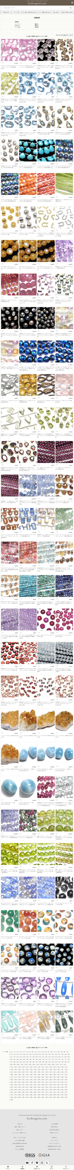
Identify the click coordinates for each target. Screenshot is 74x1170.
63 (21, 1059)
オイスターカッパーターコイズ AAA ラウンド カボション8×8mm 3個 (9, 971)
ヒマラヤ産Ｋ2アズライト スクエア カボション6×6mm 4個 (63, 971)
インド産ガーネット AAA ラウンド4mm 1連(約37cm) (45, 468)
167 (47, 1074)
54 (53, 1057)
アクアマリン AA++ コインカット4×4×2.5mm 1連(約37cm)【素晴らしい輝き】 (63, 670)
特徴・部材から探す (67, 12)
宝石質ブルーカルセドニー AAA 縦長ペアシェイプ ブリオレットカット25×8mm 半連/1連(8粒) (63, 1005)
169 (54, 1074)
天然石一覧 (6, 12)
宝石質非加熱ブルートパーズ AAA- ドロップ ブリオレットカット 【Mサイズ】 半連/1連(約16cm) (64, 804)
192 (27, 1079)
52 (46, 1057)
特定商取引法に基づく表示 (54, 1146)
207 (27, 1082)
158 (12, 1074)
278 (12, 1094)
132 (27, 1069)
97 (68, 1062)
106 (41, 1064)
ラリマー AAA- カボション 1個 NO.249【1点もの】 (26, 803)
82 (21, 1062)
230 (58, 1084)
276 (62, 1092)
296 (23, 1097)
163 (31, 1074)
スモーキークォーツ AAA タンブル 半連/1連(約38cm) (46, 401)
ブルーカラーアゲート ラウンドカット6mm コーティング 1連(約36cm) (45, 904)
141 (62, 1069)
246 (62, 1087)
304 (54, 1097)
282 (27, 1094)
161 (23, 1074)
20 (64, 1052)
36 (56, 1054)
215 (58, 1082)
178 (31, 1077)
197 (47, 1079)
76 (62, 1059)
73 (53, 1059)
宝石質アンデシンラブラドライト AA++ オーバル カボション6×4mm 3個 (9, 335)
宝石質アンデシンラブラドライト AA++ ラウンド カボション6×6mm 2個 (27, 335)
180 (39, 1077)
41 (11, 1057)
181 (43, 1077)
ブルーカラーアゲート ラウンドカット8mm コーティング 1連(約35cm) (27, 904)
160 (19, 1074)
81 (17, 1062)
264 (15, 1092)
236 (23, 1087)
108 (49, 1064)
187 (66, 1077)
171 (62, 1074)
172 (66, 1074)
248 (12, 1089)
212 (47, 1082)
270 (39, 1092)
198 (51, 1079)
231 (62, 1084)
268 (31, 1092)
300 (39, 1097)
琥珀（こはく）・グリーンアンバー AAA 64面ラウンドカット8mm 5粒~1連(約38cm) (27, 871)
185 (58, 1077)
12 (39, 1052)
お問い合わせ (54, 1126)
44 (21, 1057)
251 (23, 1089)
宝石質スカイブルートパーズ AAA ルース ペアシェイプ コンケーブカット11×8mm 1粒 (45, 101)
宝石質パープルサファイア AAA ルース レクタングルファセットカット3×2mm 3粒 (45, 302)
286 (43, 1094)
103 (30, 1064)
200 (58, 1079)
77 (65, 1059)
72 (49, 1059)
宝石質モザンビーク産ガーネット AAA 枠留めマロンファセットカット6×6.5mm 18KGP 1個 (27, 469)
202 (66, 1079)
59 (68, 1057)
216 (62, 1082)
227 (47, 1084)
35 (53, 1054)
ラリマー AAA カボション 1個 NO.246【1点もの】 (8, 803)
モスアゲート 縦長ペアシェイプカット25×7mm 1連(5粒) (63, 1038)
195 (39, 1079)
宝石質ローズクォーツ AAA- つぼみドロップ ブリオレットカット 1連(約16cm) (46, 67)
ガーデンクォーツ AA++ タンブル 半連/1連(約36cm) (9, 401)
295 (19, 1097)
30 (37, 1054)
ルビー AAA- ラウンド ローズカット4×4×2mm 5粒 (63, 636)
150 (39, 1072)
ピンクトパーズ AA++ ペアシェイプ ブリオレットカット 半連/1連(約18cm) (9, 67)
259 (54, 1089)
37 (59, 1054)
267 (27, 1092)
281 (23, 1094)
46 (27, 1057)
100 (18, 1064)
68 (37, 1059)
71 (46, 1059)
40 (68, 1054)
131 (23, 1069)
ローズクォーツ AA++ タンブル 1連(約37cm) (63, 401)
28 (30, 1054)
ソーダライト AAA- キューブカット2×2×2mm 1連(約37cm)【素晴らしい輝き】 (63, 603)
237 (27, 1087)
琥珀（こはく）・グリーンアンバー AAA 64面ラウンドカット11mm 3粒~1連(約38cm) (63, 838)
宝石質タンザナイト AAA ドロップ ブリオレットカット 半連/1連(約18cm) (9, 837)
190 (19, 1079)
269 (35, 1092)
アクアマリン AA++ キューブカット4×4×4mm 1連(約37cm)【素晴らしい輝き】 (45, 670)
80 (14, 1062)
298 (31, 1097)
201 (62, 1079)
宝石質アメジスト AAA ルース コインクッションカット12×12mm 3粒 (9, 1004)
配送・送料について (20, 1126)
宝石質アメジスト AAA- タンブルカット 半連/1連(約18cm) (64, 267)
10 (32, 1052)
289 (54, 1094)
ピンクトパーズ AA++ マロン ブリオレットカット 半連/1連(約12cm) (27, 66)
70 (43, 1059)
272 (47, 1092)
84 (27, 1062)
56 (59, 1057)
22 (11, 1054)
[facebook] (32, 1163)
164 (35, 1074)
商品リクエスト (54, 1132)
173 (12, 1077)
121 (43, 1067)
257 (47, 1089)
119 (35, 1067)
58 (65, 1057)
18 (58, 1052)
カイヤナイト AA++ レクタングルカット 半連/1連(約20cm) (27, 535)
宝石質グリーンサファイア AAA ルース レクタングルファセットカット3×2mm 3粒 (63, 302)
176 (23, 1077)
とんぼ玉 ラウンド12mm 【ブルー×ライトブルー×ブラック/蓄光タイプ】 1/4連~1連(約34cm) (28, 368)
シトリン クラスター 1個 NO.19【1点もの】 (64, 736)
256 (43, 1089)
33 (46, 1054)
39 (65, 1054)
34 (49, 1054)
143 (12, 1072)
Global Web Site (20, 1146)
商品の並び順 (59, 35)
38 (62, 1054)
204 (15, 1082)
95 (62, 1062)
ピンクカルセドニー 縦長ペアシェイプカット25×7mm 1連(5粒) (27, 1038)
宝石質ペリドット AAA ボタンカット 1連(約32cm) (63, 200)
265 (19, 1092)
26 (24, 1054)
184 (54, 1077)
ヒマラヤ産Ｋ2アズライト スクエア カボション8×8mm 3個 (45, 971)
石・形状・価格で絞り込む (29, 12)
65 (27, 1059)
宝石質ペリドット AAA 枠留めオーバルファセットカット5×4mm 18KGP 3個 (64, 436)
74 (56, 1059)
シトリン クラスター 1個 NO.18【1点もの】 (46, 736)
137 (47, 1069)
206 (23, 1082)
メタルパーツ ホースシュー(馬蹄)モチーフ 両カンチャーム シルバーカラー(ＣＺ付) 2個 (64, 235)
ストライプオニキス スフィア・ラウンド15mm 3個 (63, 904)
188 (12, 1079)
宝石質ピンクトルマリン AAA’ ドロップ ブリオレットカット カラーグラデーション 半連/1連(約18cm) (45, 804)
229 (54, 1084)
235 (19, 1087)
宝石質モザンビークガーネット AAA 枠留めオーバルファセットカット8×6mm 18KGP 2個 (9, 469)
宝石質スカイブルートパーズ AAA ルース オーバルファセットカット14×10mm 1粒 (9, 134)
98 (11, 1064)
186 (62, 1077)
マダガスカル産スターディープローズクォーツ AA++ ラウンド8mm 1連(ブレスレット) (28, 302)
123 (51, 1067)
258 (51, 1089)
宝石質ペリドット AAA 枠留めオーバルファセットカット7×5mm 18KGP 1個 (46, 436)
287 (47, 1094)
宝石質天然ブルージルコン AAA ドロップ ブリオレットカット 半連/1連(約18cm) (46, 570)
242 (47, 1087)
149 (35, 1072)
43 (17, 1057)
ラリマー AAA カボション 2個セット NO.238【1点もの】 (27, 770)
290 (58, 1094)
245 (58, 1087)
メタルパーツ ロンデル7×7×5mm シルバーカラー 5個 (27, 234)
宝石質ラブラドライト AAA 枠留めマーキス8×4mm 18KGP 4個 (45, 133)
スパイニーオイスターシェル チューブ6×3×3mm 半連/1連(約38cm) (45, 200)
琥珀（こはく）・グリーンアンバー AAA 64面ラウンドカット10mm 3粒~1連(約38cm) (9, 871)
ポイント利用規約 (19, 1149)
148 (31, 1072)
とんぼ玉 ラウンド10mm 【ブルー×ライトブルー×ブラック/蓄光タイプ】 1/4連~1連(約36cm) (46, 368)
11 (35, 1052)
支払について (19, 1129)
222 (27, 1084)
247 (66, 1087)
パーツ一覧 (16, 12)
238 (31, 1087)
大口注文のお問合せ (54, 1129)
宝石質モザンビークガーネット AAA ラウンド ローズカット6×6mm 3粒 (9, 669)
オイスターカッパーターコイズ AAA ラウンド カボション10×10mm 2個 (63, 937)
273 (51, 1092)
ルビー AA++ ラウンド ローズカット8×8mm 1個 (45, 636)
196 (43, 1079)
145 (19, 1072)
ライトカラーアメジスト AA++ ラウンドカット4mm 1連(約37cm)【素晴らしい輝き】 (9, 637)
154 (54, 1072)
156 (62, 1072)
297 (27, 1097)
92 (53, 1062)
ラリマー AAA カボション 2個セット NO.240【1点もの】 (63, 770)
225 (39, 1084)
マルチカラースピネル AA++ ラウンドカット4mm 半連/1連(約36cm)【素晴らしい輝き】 (9, 570)
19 (61, 1052)
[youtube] (27, 1163)
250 (19, 1089)
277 (66, 1092)
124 (54, 1067)
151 (43, 1072)
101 (22, 1064)
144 (15, 1072)
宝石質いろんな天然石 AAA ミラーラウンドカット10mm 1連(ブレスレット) (63, 335)
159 (15, 1074)
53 (49, 1057)
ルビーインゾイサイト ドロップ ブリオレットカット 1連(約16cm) (27, 837)
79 (11, 1062)
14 (45, 1052)
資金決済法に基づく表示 (54, 1149)
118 (31, 1067)
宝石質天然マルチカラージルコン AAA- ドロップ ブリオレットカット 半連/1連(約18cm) (63, 570)
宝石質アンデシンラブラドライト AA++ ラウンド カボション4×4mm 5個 (45, 335)
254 (35, 1089)
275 (58, 1092)
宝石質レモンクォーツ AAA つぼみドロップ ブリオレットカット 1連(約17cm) (9, 101)
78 (68, 1059)
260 (58, 1089)
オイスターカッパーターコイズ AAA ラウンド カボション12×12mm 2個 (45, 937)
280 (19, 1094)
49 (37, 1057)
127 (66, 1067)
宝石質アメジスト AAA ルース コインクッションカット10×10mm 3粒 (46, 1004)
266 (23, 1092)
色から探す (56, 12)
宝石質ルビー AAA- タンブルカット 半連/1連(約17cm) (9, 301)
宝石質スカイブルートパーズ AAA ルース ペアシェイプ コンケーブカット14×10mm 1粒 (27, 101)
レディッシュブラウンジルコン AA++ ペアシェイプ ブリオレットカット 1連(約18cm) (9, 536)
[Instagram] (42, 1163)
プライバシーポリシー (54, 1143)
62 (17, 1059)
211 (43, 1082)
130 (19, 1069)
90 (46, 1062)
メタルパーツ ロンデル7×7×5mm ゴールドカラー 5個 (9, 234)
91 (49, 1062)
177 (27, 1077)
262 (66, 1089)
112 (65, 1064)
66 (30, 1059)
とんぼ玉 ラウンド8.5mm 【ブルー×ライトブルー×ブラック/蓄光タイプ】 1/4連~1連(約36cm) (64, 368)
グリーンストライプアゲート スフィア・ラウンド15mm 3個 (9, 937)
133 (31, 1069)
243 (51, 1087)
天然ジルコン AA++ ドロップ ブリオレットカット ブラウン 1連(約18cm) (9, 602)
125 (58, 1067)
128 (12, 1069)
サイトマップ (54, 1140)
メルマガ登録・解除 (20, 1140)
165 (39, 1074)
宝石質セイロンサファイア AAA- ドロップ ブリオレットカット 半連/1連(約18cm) (28, 503)
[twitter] (47, 1163)
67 (33, 1059)
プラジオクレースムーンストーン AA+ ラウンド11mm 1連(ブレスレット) (27, 268)
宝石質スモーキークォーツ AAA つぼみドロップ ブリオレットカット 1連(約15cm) (63, 67)
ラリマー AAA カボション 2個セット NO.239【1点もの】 (45, 770)
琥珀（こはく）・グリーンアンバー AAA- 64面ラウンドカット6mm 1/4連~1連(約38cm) (64, 871)
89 (43, 1062)
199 (54, 1079)
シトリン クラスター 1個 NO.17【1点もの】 (28, 736)
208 (31, 1082)
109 (53, 1064)
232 (66, 1084)
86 (33, 1062)
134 (35, 1069)
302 (47, 1097)
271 (43, 1092)
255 (39, 1089)
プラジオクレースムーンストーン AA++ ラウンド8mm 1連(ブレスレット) (45, 268)
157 (66, 1072)
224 (35, 1084)
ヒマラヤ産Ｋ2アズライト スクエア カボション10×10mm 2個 (27, 971)
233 (12, 1087)
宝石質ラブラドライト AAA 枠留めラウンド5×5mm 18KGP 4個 (9, 166)
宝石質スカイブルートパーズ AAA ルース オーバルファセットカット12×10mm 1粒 (27, 134)
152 (47, 1072)
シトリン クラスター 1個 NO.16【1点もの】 (9, 736)
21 (67, 1052)
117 (27, 1067)
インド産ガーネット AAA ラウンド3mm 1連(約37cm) (63, 468)
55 (56, 1057)
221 (23, 1084)
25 (21, 1054)
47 (30, 1057)
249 (15, 1089)
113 (12, 1067)
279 (15, 1094)
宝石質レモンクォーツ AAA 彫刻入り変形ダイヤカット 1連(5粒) (9, 435)
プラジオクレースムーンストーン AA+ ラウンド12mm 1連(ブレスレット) (9, 268)
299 (35, 1097)
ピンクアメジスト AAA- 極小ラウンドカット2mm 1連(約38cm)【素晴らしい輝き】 (28, 637)
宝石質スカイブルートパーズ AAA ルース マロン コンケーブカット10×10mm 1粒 (63, 101)
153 (51, 1072)
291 (62, 1094)
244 (54, 1087)
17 (55, 1052)
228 (51, 1084)
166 (43, 1074)
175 (19, 1077)
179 (35, 1077)
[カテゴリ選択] (2, 7)
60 (11, 1059)
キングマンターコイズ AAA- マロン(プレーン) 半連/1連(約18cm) (27, 166)
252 (27, 1089)
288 (51, 1094)
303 (51, 1097)
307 (66, 1097)
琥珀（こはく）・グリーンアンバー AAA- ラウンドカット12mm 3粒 (45, 837)
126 (62, 1067)
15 (48, 1052)
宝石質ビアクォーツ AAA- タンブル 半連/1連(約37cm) (27, 401)
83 (24, 1062)
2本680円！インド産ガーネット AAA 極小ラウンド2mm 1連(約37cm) (9, 502)
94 (59, 1062)
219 (15, 1084)
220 (19, 1084)
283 (31, 1094)
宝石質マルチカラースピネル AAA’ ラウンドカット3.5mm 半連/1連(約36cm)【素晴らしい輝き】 (27, 570)
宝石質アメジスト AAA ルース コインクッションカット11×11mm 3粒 (27, 1004)
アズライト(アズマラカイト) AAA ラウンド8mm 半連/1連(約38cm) (63, 166)
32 (43, 1054)
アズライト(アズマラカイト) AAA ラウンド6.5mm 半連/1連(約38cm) (9, 200)
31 (40, 1054)
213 (51, 1082)
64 (24, 1059)
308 (12, 1100)
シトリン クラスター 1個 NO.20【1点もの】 (9, 770)
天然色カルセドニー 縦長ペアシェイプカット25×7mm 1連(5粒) (45, 1038)
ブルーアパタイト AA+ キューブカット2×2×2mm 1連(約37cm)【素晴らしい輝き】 (27, 603)
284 (35, 1094)
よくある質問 (54, 1124)
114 (15, 1067)
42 (14, 1057)
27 (27, 1054)
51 (43, 1057)
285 (39, 1094)
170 (58, 1074)
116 (23, 1067)
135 (39, 1069)
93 (56, 1062)
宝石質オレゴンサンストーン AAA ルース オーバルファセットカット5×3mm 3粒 (27, 704)
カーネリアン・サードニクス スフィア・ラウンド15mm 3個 (27, 937)
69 (40, 1059)
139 (54, 1069)
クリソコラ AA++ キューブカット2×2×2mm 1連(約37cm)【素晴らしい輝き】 (45, 603)
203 (12, 1082)
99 (14, 1064)
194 (35, 1079)
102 (26, 1064)
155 (58, 1072)
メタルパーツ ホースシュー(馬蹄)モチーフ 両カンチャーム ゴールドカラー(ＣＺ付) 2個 (46, 235)
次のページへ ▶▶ (42, 36)
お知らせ (19, 1124)
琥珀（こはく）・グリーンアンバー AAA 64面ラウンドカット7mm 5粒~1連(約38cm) (45, 871)
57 (62, 1057)
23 (14, 1054)
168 (51, 1074)
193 (31, 1079)
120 (39, 1067)
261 (62, 1089)
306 (62, 1097)
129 (15, 1069)
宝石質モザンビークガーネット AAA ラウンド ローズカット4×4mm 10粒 (27, 669)
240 (39, 1087)
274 (54, 1092)
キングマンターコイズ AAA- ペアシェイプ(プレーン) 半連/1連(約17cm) (46, 166)
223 (31, 1084)
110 (57, 1064)
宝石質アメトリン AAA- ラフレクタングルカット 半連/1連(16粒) (46, 535)
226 (43, 1084)
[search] (71, 7)
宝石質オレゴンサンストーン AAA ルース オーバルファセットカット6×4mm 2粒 (9, 704)
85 (30, 1062)
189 (15, 1079)
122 (47, 1067)
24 (17, 1054)
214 (54, 1082)
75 (59, 1059)
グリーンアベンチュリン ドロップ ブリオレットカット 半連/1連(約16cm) (63, 535)
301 (43, 1097)
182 (47, 1077)
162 (27, 1074)
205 (19, 1082)
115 (19, 1067)
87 (37, 1062)
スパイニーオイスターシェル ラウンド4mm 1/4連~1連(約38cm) (27, 200)
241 (43, 1087)
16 (51, 1052)
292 (66, 1094)
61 (14, 1059)
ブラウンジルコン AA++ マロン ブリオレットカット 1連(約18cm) (63, 502)
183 (51, 1077)
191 (23, 1079)
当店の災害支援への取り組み (19, 1143)
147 (27, 1072)
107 (45, 1064)
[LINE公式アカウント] (37, 1163)
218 (12, 1084)
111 (61, 1064)
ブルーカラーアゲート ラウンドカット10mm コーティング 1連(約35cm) (9, 904)
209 (35, 1082)
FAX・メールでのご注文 (20, 1137)
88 (40, 1062)
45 (24, 1057)
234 (15, 1087)
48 (33, 1057)
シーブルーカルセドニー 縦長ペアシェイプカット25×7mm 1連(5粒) (9, 1038)
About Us (54, 1137)
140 (58, 1069)
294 (15, 1097)
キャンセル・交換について (19, 1132)
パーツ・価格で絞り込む (44, 12)
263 (12, 1092)
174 (15, 1077)
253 (31, 1089)
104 (34, 1064)
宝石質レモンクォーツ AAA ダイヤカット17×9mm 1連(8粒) (27, 435)
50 (40, 1057)
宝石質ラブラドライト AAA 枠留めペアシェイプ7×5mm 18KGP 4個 (63, 133)
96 (65, 1062)
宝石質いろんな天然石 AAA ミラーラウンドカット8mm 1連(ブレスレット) (9, 367)
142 (66, 1069)
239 (35, 1087)
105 (37, 1064)
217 (66, 1082)
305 (58, 1097)
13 (42, 1052)
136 (43, 1069)
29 (33, 1054)
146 (23, 1072)
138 (51, 1069)
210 (39, 1082)
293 (12, 1097)
